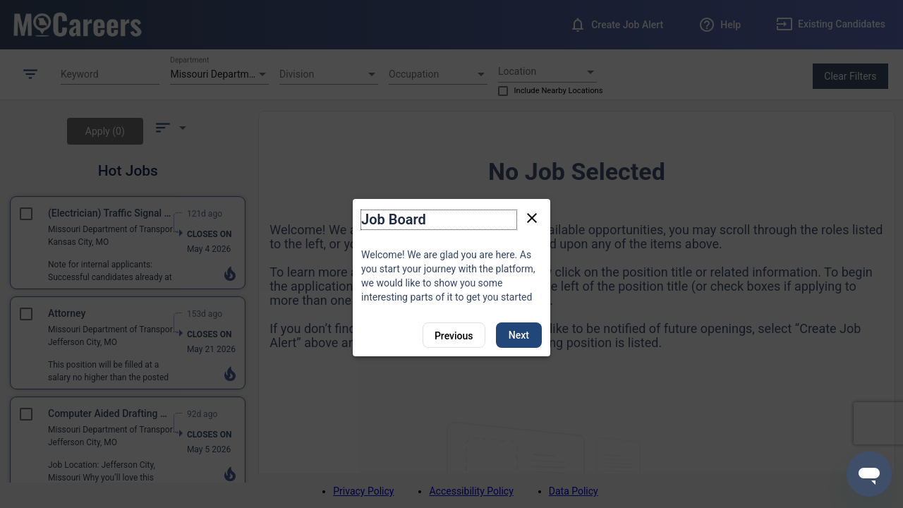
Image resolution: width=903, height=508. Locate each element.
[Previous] (454, 335)
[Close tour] (532, 217)
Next (519, 335)
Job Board (393, 219)
